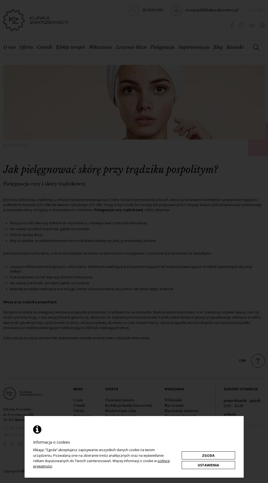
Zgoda (208, 455)
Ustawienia (208, 465)
